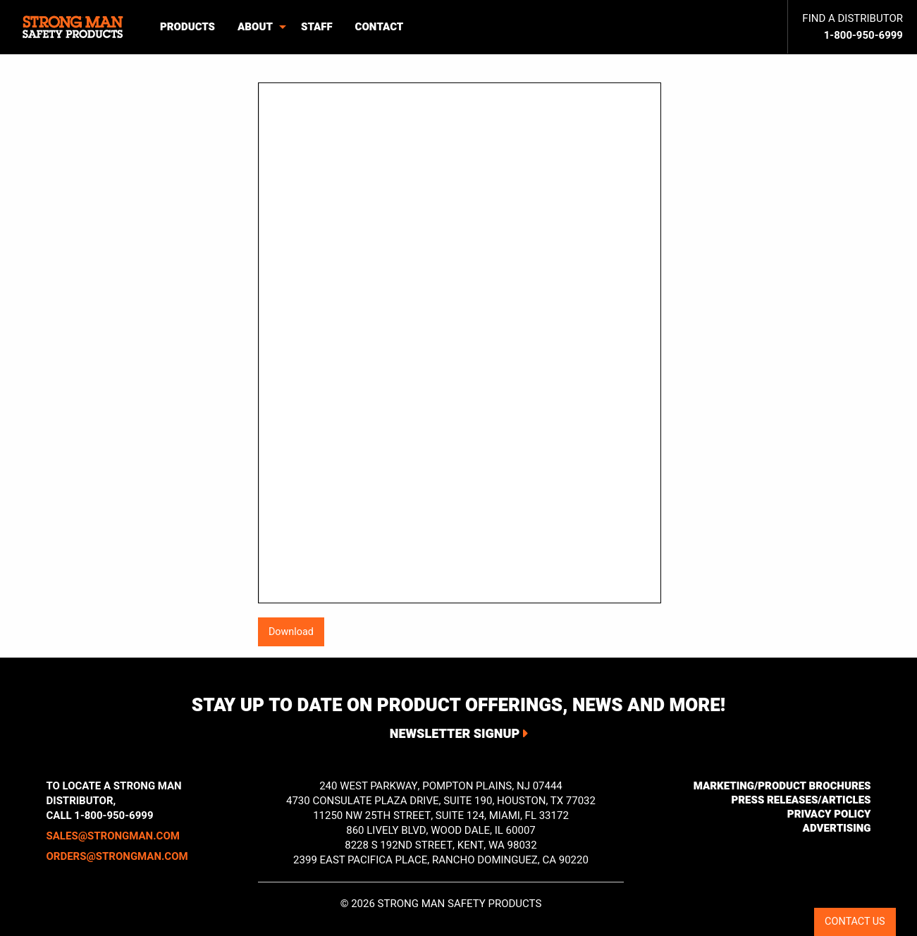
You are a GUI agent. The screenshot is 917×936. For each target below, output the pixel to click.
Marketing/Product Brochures (782, 786)
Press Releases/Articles (800, 800)
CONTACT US (855, 921)
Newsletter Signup (454, 734)
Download (291, 631)
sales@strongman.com (113, 836)
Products (187, 27)
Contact (379, 27)
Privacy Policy (829, 814)
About (255, 27)
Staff (317, 27)
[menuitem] (74, 27)
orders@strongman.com (117, 856)
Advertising (837, 828)
